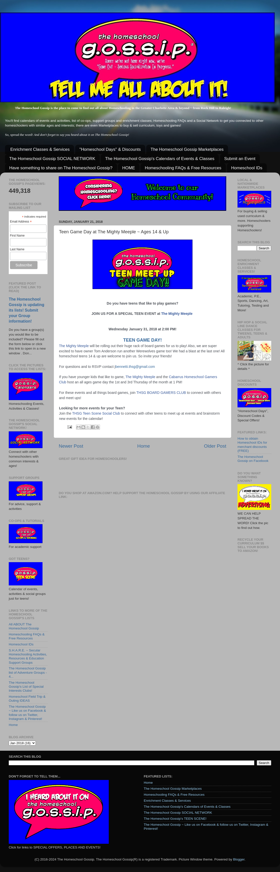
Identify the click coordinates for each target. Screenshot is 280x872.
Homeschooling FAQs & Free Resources (183, 168)
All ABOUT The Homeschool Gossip (24, 626)
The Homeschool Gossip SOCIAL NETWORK (52, 158)
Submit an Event (240, 158)
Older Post (215, 446)
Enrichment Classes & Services (40, 149)
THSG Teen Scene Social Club (96, 413)
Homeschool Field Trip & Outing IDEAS (27, 698)
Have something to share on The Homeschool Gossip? (60, 168)
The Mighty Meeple (176, 314)
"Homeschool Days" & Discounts (110, 149)
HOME (128, 168)
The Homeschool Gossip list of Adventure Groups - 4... (28, 672)
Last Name (17, 249)
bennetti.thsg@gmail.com (135, 367)
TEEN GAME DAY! (142, 340)
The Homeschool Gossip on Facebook (253, 459)
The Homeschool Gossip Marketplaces (187, 149)
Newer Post (71, 446)
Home (143, 446)
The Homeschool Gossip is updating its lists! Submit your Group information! (26, 310)
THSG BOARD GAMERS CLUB (161, 393)
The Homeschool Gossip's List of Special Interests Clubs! (26, 686)
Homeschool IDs (246, 168)
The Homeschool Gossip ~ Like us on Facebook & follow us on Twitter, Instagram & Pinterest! (27, 713)
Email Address (21, 222)
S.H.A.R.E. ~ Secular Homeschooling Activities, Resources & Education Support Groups (28, 656)
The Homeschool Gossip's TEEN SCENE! (175, 818)
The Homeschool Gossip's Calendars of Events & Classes (159, 158)
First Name (17, 235)
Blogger (238, 859)
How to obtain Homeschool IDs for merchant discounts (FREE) (252, 445)
